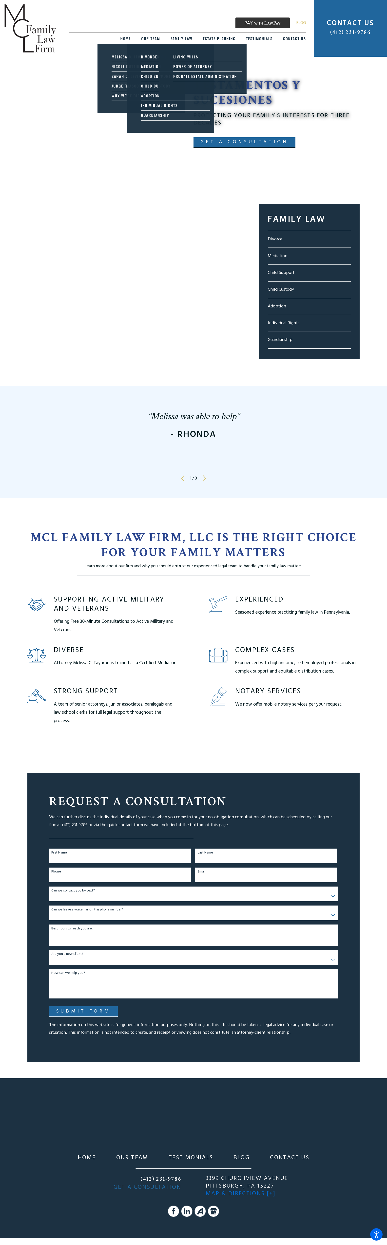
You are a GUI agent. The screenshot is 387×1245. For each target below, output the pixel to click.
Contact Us (289, 1158)
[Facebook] (173, 1211)
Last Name (205, 853)
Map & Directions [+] (240, 1194)
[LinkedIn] (187, 1211)
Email (201, 872)
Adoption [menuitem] (277, 306)
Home (87, 1158)
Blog (301, 23)
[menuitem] (125, 38)
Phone (56, 872)
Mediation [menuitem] (277, 256)
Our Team (132, 1158)
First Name (59, 853)
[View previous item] (183, 478)
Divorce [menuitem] (275, 239)
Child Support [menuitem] (281, 272)
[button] (376, 1234)
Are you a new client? (67, 954)
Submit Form (83, 1011)
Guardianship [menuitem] (280, 339)
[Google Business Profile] (213, 1211)
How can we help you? (68, 973)
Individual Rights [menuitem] (283, 323)
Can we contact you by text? (73, 891)
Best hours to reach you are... (72, 929)
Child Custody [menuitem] (281, 289)
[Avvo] (200, 1211)
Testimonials (191, 1158)
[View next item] (204, 478)
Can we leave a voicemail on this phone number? (87, 910)
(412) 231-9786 (350, 32)
